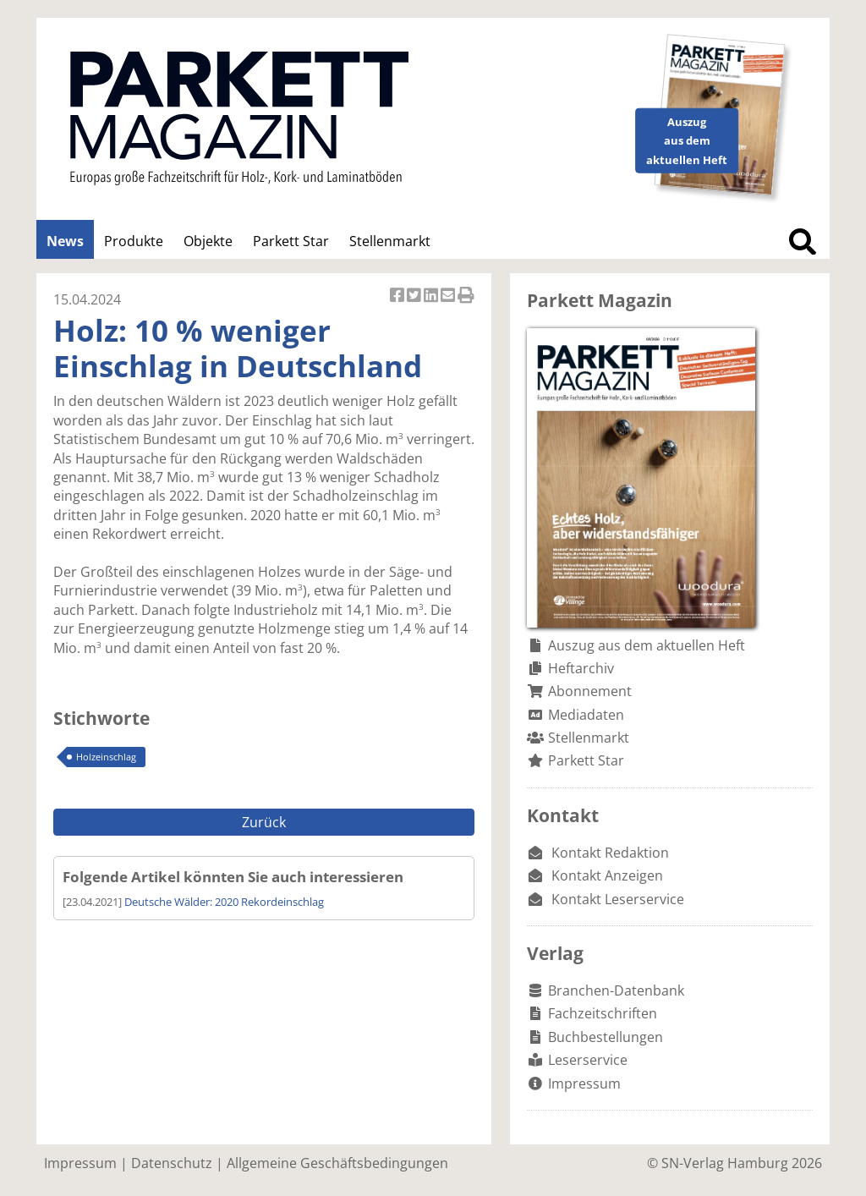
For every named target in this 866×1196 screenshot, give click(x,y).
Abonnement (590, 691)
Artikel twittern (415, 296)
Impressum (584, 1083)
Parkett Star (291, 241)
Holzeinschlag (106, 756)
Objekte (208, 241)
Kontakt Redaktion (610, 852)
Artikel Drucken (466, 296)
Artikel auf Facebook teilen (398, 296)
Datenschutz (171, 1163)
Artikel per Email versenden (449, 296)
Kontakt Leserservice (617, 899)
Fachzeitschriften (602, 1013)
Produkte (133, 241)
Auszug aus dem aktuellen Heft (646, 645)
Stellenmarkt (389, 241)
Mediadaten (586, 714)
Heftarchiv (581, 668)
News (65, 241)
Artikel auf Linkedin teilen (432, 296)
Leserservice (588, 1060)
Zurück (264, 822)
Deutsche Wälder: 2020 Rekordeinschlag (224, 901)
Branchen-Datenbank (616, 990)
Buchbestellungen (605, 1037)
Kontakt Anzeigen (607, 875)
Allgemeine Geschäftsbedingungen (337, 1163)
